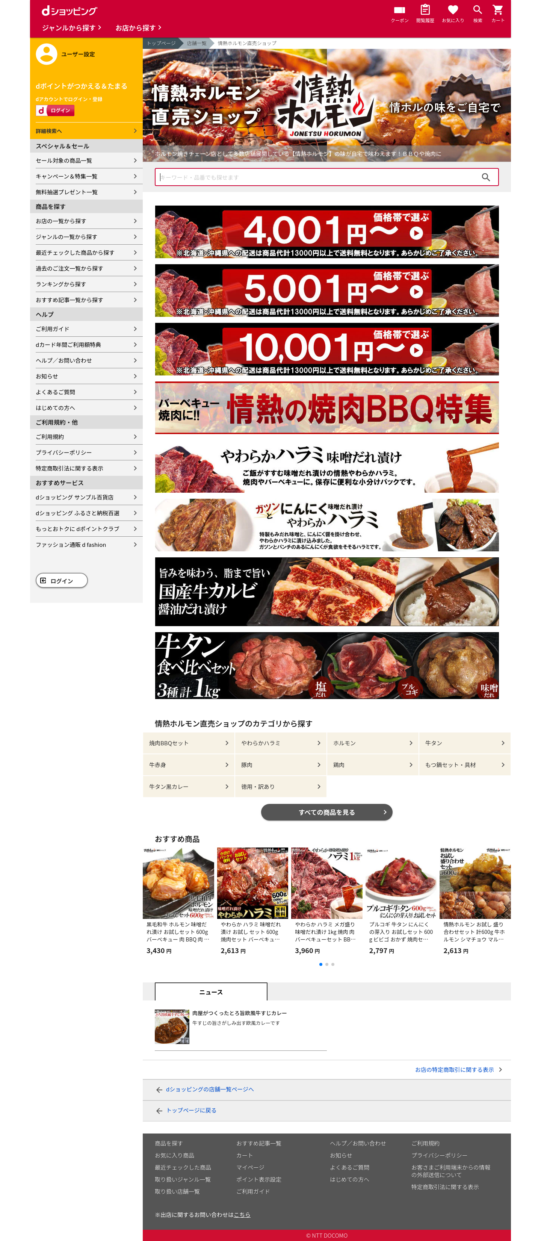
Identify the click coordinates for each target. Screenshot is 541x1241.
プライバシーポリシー (64, 452)
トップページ (161, 43)
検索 (486, 177)
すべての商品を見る (326, 812)
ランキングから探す (61, 284)
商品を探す (169, 1143)
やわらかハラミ (261, 743)
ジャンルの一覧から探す (66, 237)
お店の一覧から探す (61, 221)
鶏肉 (339, 765)
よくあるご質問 (55, 392)
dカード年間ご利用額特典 (68, 344)
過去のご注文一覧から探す (69, 268)
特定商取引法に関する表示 (69, 468)
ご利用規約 (50, 436)
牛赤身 (157, 765)
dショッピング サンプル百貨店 (74, 497)
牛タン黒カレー (169, 786)
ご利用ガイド (53, 329)
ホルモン (344, 743)
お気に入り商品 (174, 1155)
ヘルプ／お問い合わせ (64, 360)
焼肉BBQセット (169, 743)
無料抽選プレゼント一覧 (67, 192)
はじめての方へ (55, 408)
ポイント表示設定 (258, 1179)
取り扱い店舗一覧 (177, 1191)
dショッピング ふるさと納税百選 (77, 513)
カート (244, 1155)
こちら (242, 1214)
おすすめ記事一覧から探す (69, 300)
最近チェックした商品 (183, 1167)
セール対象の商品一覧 (64, 160)
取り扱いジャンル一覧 (183, 1179)
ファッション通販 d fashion (71, 544)
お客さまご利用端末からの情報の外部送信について (450, 1171)
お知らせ (47, 376)
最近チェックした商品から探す (75, 252)
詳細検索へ (49, 131)
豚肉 (246, 765)
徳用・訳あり (258, 786)
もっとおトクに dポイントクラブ (77, 529)
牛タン (433, 743)
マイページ (250, 1167)
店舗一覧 (197, 43)
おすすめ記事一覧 (258, 1143)
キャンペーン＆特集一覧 (66, 176)
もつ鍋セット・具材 (450, 765)
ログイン (62, 581)
